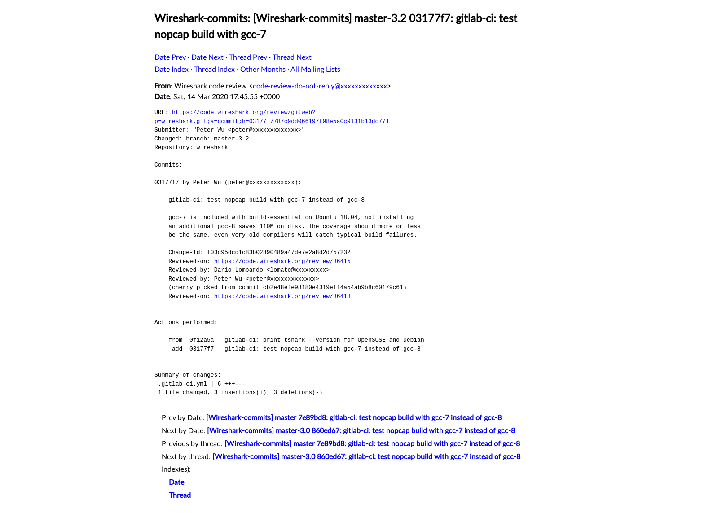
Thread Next (292, 57)
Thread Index (214, 69)
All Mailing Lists (315, 69)
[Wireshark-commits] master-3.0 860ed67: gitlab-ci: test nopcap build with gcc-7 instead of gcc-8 (361, 430)
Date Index (171, 69)
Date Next (207, 57)
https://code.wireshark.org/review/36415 (282, 261)
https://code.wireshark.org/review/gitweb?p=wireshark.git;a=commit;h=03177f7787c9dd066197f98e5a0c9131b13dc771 (271, 116)
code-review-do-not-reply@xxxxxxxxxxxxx (320, 86)
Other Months (263, 69)
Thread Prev (248, 57)
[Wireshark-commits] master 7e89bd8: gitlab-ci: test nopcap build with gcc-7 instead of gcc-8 (354, 417)
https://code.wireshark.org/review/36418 (282, 296)
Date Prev (170, 57)
